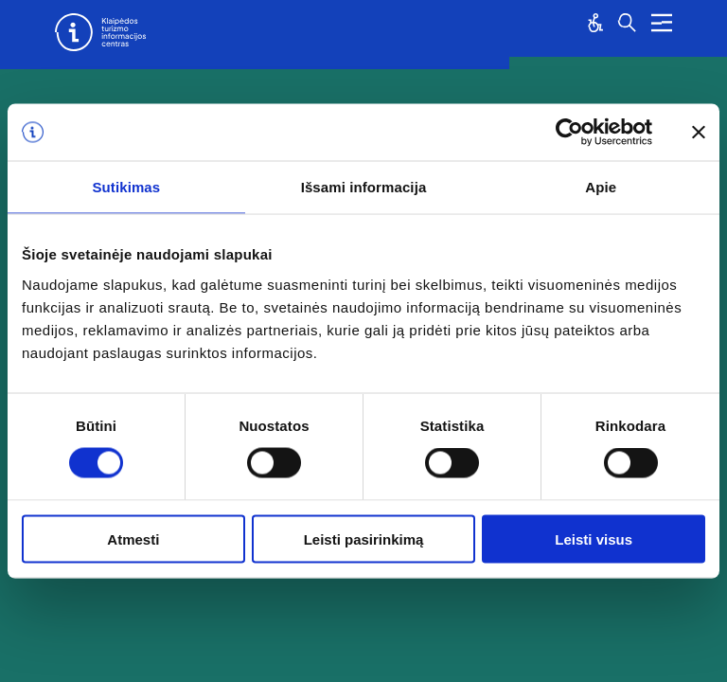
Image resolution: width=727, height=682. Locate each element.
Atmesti (133, 538)
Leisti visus (593, 538)
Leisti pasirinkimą (364, 538)
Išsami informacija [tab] (364, 187)
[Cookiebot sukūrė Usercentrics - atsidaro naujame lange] (569, 132)
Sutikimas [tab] (126, 187)
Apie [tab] (600, 187)
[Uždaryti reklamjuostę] (698, 132)
